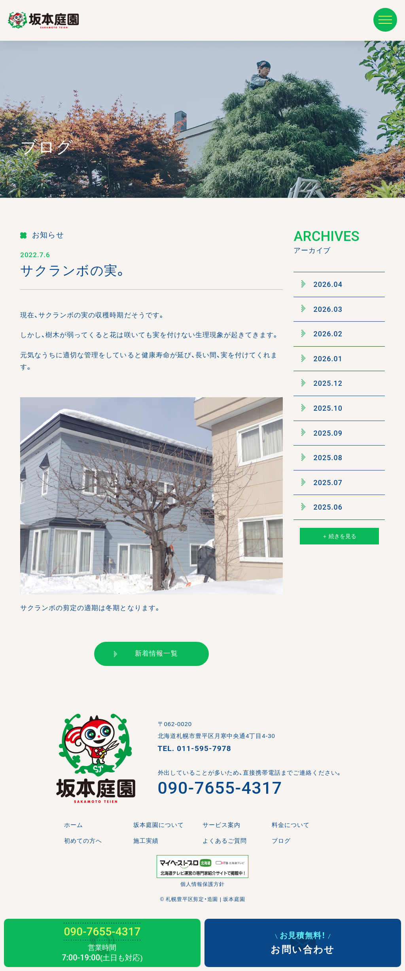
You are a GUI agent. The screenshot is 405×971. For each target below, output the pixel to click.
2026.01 (322, 358)
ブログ (281, 840)
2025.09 (322, 433)
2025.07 (322, 482)
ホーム (73, 824)
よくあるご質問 (224, 840)
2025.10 (322, 408)
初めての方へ (83, 840)
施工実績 (146, 840)
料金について (291, 824)
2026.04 (322, 284)
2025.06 (322, 507)
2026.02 (322, 333)
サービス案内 (221, 824)
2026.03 (322, 309)
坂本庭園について (158, 824)
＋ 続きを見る (339, 536)
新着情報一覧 (146, 653)
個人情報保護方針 (202, 884)
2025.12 (322, 383)
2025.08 (322, 457)
